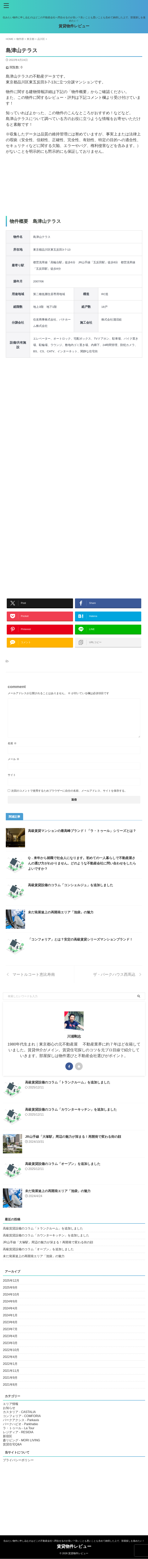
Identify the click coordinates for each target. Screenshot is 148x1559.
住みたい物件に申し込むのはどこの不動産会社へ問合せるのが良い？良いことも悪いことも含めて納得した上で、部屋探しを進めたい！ (74, 1541)
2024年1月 (10, 1323)
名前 (12, 751)
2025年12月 (11, 1288)
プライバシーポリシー (18, 1467)
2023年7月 (10, 1336)
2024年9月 (10, 1309)
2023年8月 (10, 1330)
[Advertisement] (74, 185)
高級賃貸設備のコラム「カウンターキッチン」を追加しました (73, 1117)
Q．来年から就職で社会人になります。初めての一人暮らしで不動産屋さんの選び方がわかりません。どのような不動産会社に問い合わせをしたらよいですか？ (83, 871)
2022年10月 (11, 1357)
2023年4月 (10, 1343)
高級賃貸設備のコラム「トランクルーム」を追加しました (70, 1090)
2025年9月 (10, 1295)
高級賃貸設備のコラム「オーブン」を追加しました (65, 1171)
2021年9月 (10, 1385)
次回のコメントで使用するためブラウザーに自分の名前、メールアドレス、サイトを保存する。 (69, 798)
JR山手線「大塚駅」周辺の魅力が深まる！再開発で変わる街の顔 (76, 1144)
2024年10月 (11, 1302)
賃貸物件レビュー (74, 26)
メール (13, 766)
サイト (12, 782)
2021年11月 (11, 1378)
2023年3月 (10, 1350)
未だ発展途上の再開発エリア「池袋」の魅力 (62, 920)
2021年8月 (10, 1392)
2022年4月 (10, 1364)
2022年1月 (10, 1371)
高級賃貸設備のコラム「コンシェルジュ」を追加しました (73, 893)
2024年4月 (10, 1316)
